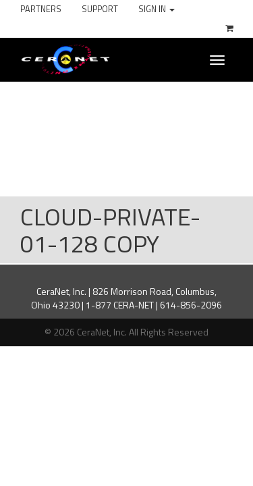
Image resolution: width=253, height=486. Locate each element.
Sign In (156, 9)
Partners (40, 9)
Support (100, 9)
